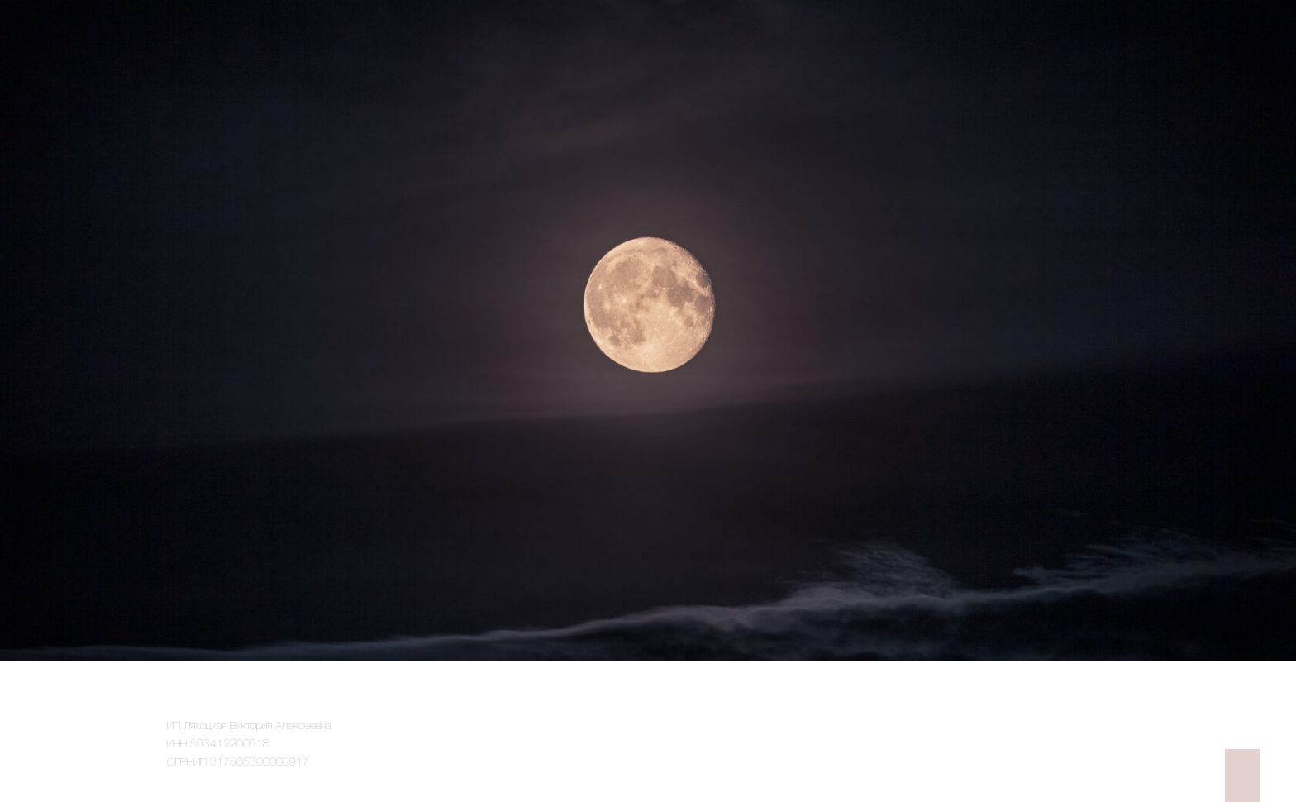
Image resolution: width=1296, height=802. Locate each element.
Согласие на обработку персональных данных (1025, 733)
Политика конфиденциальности (1058, 715)
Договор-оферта (1089, 750)
